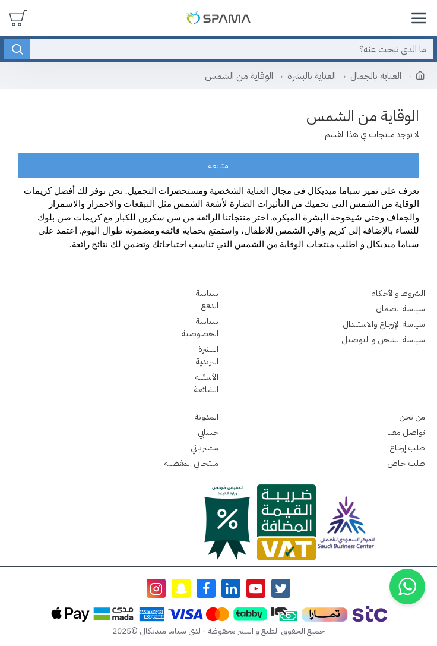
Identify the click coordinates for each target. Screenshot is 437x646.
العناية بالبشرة (311, 76)
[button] (407, 586)
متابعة (218, 165)
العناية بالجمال (375, 76)
